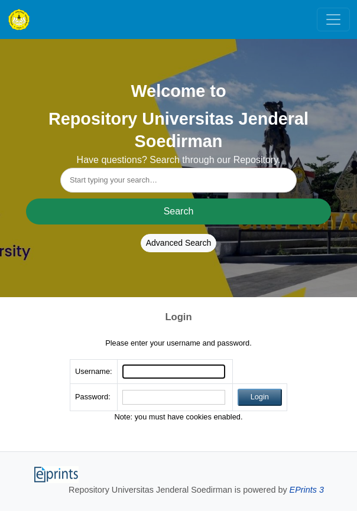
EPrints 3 (307, 489)
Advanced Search (179, 243)
